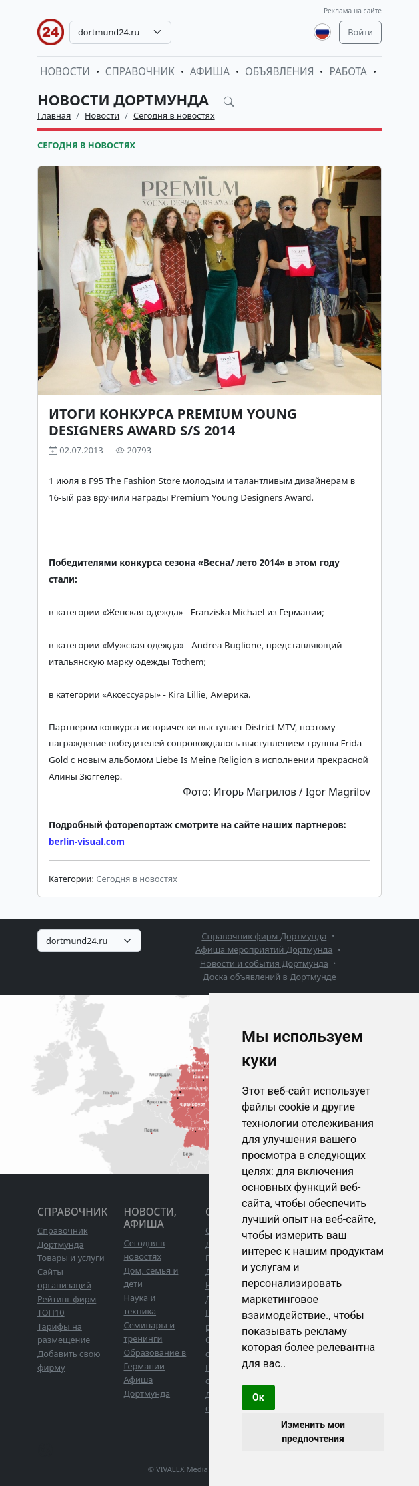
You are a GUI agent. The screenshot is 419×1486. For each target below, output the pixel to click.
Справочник (140, 72)
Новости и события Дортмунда (264, 963)
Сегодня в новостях (174, 115)
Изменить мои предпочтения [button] (313, 1431)
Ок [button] (258, 1397)
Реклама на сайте (353, 10)
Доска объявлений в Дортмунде (269, 977)
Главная (54, 115)
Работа (347, 72)
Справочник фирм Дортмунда (263, 936)
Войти (360, 32)
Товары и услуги (71, 1258)
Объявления (279, 72)
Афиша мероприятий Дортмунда (263, 949)
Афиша (210, 72)
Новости (65, 72)
